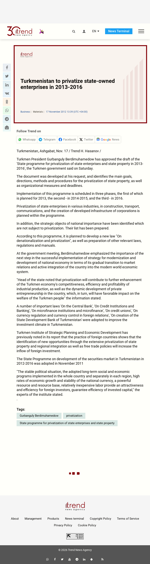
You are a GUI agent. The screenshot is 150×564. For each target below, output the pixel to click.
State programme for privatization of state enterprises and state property (67, 423)
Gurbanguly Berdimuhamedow (39, 415)
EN (94, 31)
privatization (74, 415)
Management (33, 518)
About (15, 518)
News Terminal (118, 31)
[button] (7, 67)
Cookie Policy (87, 525)
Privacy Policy (63, 525)
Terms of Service (128, 518)
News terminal (74, 518)
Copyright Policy (100, 518)
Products (53, 518)
